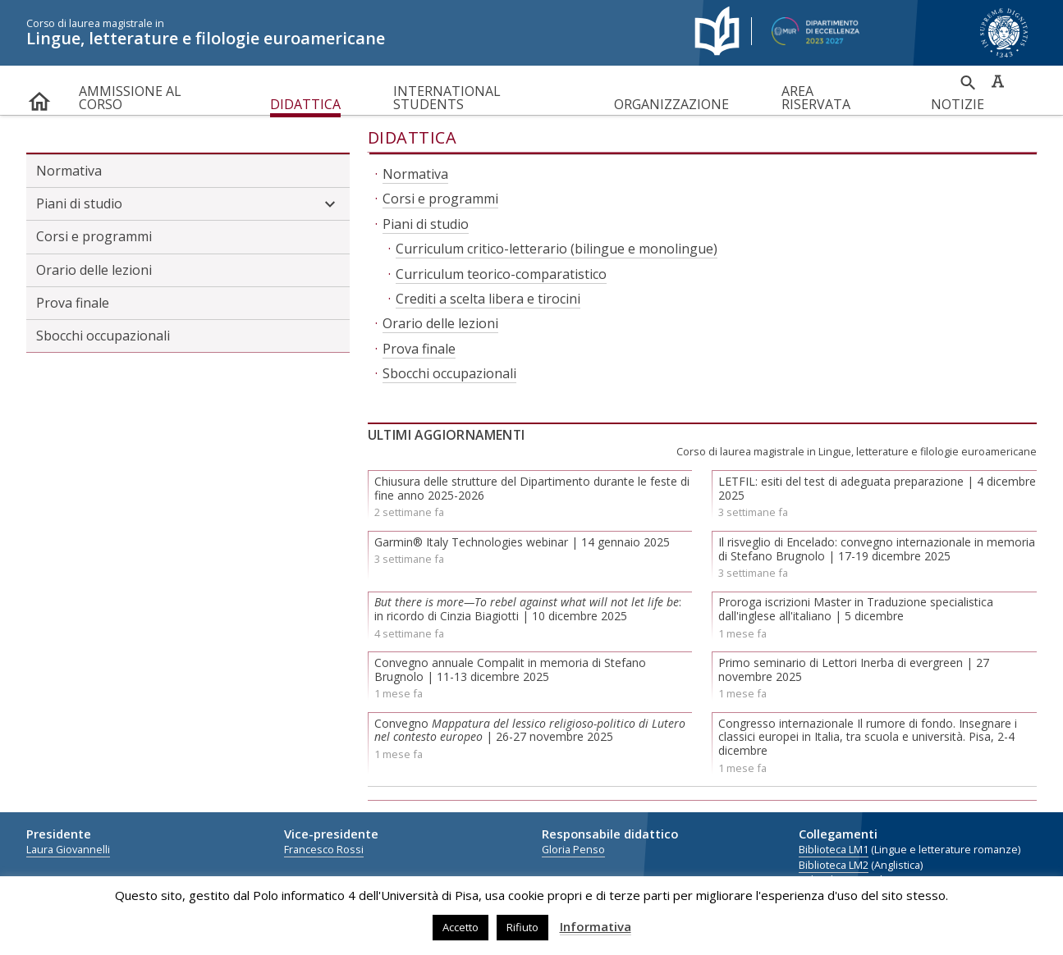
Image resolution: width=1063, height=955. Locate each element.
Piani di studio (188, 204)
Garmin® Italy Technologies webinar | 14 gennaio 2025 (522, 542)
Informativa (595, 926)
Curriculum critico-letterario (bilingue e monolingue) (556, 249)
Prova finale (72, 303)
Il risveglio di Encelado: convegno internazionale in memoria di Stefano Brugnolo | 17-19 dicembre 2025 (876, 549)
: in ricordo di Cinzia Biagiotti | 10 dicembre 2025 (527, 609)
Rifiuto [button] (522, 927)
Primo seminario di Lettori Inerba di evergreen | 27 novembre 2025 (853, 669)
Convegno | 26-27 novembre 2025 (529, 730)
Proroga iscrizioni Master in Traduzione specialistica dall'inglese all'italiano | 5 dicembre (855, 609)
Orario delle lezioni (94, 270)
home (39, 98)
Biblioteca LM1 (833, 850)
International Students (447, 97)
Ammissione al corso (130, 97)
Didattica (305, 104)
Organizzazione (671, 104)
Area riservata (815, 97)
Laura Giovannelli (68, 850)
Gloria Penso (573, 850)
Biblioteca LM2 (833, 865)
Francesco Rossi (324, 850)
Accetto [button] (460, 927)
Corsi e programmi (94, 236)
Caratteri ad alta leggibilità (997, 81)
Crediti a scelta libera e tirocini (488, 299)
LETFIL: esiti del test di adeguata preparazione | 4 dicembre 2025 (877, 488)
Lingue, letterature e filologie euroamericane (348, 32)
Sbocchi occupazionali (103, 336)
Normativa (69, 171)
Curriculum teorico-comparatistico (501, 274)
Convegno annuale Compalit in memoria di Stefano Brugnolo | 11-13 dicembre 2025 (510, 669)
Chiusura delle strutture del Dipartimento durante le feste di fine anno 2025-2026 (532, 488)
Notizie (957, 104)
